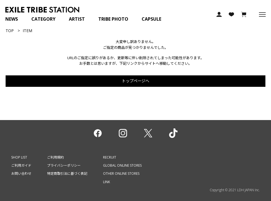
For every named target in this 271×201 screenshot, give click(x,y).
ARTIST (77, 19)
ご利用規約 (55, 157)
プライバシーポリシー (64, 165)
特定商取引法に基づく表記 (67, 173)
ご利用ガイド (21, 165)
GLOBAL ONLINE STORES (122, 165)
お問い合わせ (21, 173)
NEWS (11, 19)
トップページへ (135, 80)
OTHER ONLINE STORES (121, 173)
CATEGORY (43, 19)
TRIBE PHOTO (113, 19)
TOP (10, 30)
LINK (106, 182)
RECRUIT (109, 157)
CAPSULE (151, 19)
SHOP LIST (19, 157)
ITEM (27, 30)
